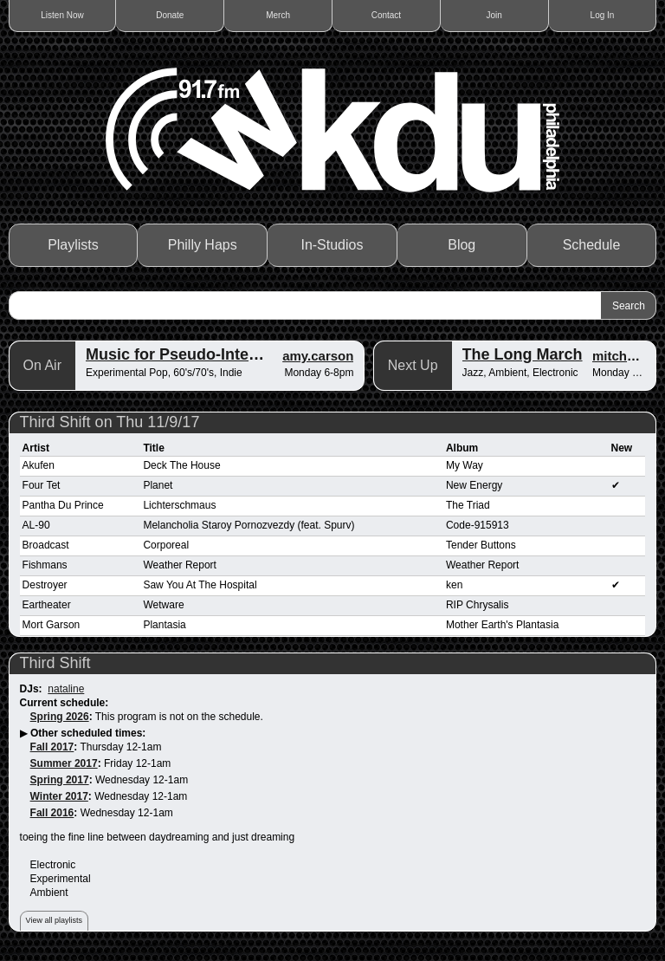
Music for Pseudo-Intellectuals (198, 354)
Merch (278, 15)
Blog (461, 244)
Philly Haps (202, 244)
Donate (170, 15)
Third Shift (55, 663)
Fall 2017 (52, 747)
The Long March (522, 354)
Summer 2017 (64, 763)
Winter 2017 (59, 796)
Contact (386, 15)
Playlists (73, 244)
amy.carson (317, 355)
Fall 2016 (52, 813)
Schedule (592, 244)
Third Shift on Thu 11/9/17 (110, 422)
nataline (66, 689)
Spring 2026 (59, 717)
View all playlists (54, 920)
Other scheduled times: (87, 733)
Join (494, 15)
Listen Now (62, 15)
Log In (603, 15)
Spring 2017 (59, 780)
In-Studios (331, 244)
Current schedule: (64, 703)
